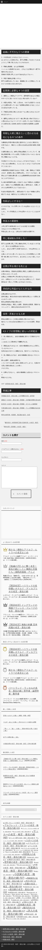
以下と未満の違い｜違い (11, 737)
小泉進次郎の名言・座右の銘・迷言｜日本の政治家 (19, 743)
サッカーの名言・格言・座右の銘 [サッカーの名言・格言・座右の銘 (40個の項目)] (20, 834)
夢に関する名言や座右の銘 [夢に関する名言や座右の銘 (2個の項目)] (24, 865)
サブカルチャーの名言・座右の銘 (14, 931)
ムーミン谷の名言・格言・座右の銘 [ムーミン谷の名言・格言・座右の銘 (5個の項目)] (19, 852)
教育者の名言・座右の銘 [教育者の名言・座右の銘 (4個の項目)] (17, 892)
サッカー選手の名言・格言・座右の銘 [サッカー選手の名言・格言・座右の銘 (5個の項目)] (22, 838)
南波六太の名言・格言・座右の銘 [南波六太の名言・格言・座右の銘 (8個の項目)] (22, 860)
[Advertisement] (21, 26)
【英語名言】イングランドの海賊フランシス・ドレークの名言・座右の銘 (23, 608)
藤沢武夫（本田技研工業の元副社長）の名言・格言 (21, 422)
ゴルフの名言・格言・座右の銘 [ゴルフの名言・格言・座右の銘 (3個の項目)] (22, 831)
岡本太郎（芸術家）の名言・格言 (15, 426)
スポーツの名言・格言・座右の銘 (14, 934)
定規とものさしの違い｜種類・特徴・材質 (16, 715)
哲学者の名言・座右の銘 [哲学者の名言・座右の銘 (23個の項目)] (18, 862)
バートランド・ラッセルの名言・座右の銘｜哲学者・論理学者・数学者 (24, 691)
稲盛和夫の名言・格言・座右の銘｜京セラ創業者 (19, 775)
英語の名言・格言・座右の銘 (12, 937)
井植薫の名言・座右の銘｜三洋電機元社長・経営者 (17, 396)
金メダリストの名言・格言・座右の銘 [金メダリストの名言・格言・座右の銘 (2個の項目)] (16, 918)
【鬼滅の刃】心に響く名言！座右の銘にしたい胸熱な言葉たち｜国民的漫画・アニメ (23, 569)
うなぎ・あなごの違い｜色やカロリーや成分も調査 (19, 722)
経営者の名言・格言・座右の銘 (15, 384)
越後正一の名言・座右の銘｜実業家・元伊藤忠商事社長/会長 (21, 400)
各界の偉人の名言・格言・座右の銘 (14, 929)
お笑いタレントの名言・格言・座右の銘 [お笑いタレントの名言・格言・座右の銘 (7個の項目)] (19, 823)
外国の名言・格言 (8, 939)
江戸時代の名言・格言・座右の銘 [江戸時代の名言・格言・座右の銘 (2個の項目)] (22, 896)
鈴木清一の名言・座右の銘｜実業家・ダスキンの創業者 (19, 404)
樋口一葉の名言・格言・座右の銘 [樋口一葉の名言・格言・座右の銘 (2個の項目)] (21, 894)
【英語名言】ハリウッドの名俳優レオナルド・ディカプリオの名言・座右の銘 (23, 588)
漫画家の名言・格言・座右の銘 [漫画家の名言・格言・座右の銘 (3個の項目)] (21, 900)
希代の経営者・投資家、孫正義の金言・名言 (15, 415)
